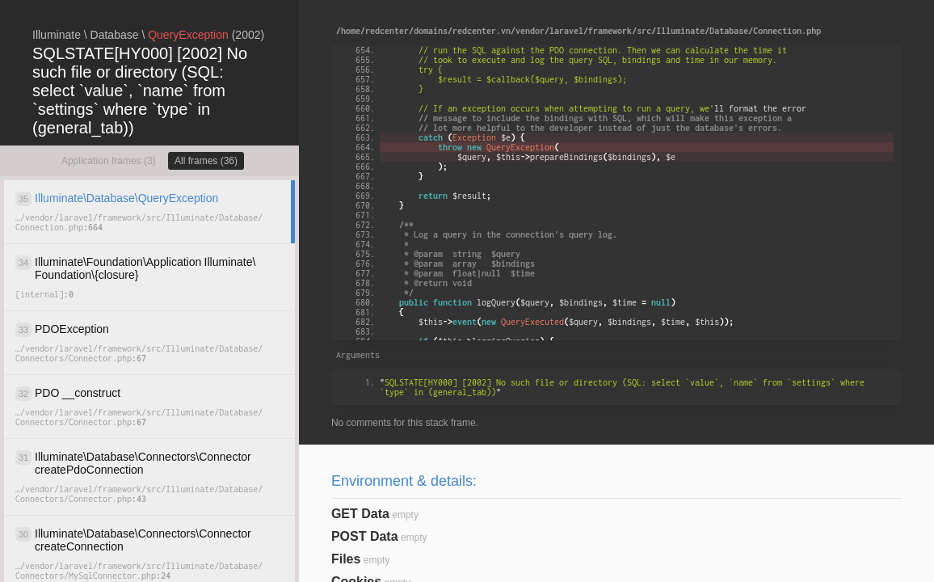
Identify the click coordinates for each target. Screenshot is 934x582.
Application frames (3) (108, 161)
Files (345, 559)
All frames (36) (206, 161)
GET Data (360, 514)
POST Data (364, 536)
